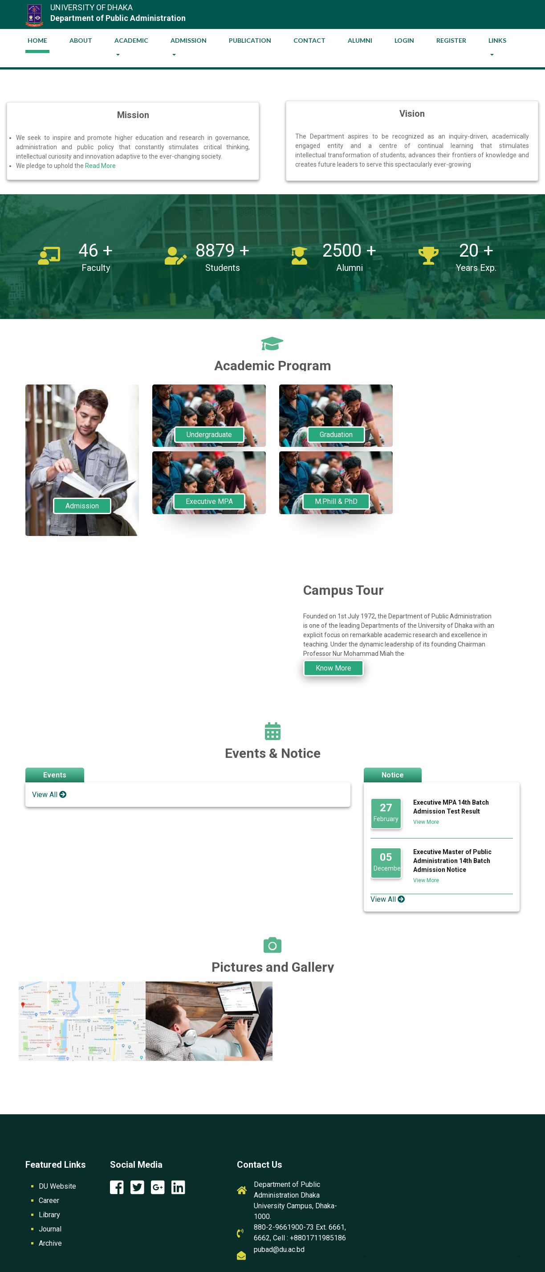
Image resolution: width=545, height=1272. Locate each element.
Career (49, 1200)
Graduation (336, 434)
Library (49, 1215)
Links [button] (497, 40)
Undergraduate (209, 434)
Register (451, 40)
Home (38, 38)
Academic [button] (131, 40)
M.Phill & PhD (336, 501)
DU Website (57, 1186)
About (80, 40)
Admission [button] (189, 40)
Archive (50, 1243)
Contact (309, 40)
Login (404, 40)
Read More (100, 165)
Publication (250, 40)
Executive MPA (209, 501)
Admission (82, 506)
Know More (333, 668)
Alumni (360, 40)
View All (49, 794)
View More (426, 822)
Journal (50, 1229)
